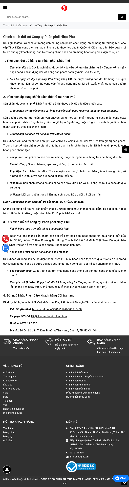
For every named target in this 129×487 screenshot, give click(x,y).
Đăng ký (7, 436)
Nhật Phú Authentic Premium (49, 316)
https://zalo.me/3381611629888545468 (57, 309)
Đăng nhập (9, 432)
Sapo (64, 483)
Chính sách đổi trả (76, 380)
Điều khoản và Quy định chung (83, 392)
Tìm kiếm (8, 428)
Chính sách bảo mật (77, 372)
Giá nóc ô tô (10, 380)
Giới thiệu (8, 372)
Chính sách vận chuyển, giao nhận (85, 376)
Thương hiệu (10, 376)
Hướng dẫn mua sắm (78, 396)
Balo (5, 396)
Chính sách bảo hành (78, 388)
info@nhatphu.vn (79, 456)
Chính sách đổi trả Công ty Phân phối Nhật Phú (39, 37)
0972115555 (77, 452)
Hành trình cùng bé (14, 408)
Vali (5, 404)
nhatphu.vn (20, 43)
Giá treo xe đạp (11, 388)
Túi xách (8, 400)
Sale (5, 392)
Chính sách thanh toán (78, 384)
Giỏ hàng (8, 440)
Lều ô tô (7, 384)
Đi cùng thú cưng (12, 412)
